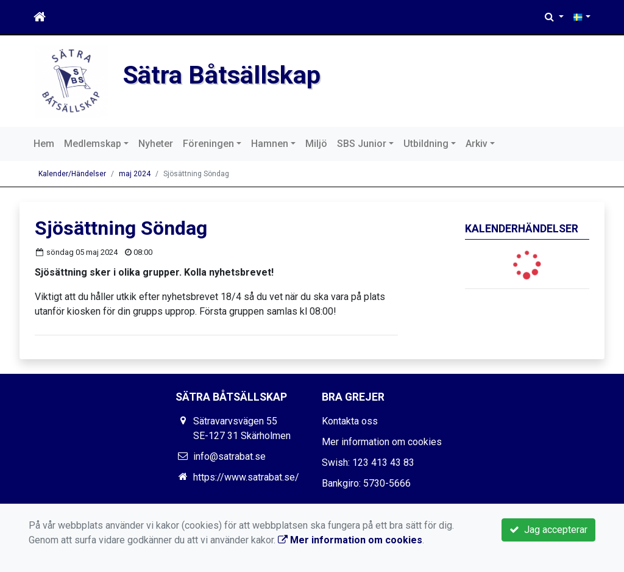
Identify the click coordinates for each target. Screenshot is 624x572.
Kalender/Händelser (72, 174)
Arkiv (477, 143)
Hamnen (269, 143)
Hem (44, 143)
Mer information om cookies (382, 442)
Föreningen (208, 143)
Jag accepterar (548, 529)
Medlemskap (92, 143)
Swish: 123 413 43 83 (368, 462)
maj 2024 (135, 174)
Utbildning (425, 143)
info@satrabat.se (229, 456)
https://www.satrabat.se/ (246, 477)
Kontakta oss (350, 421)
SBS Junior (361, 143)
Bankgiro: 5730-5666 (366, 483)
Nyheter (155, 143)
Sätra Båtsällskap (222, 75)
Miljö (316, 143)
